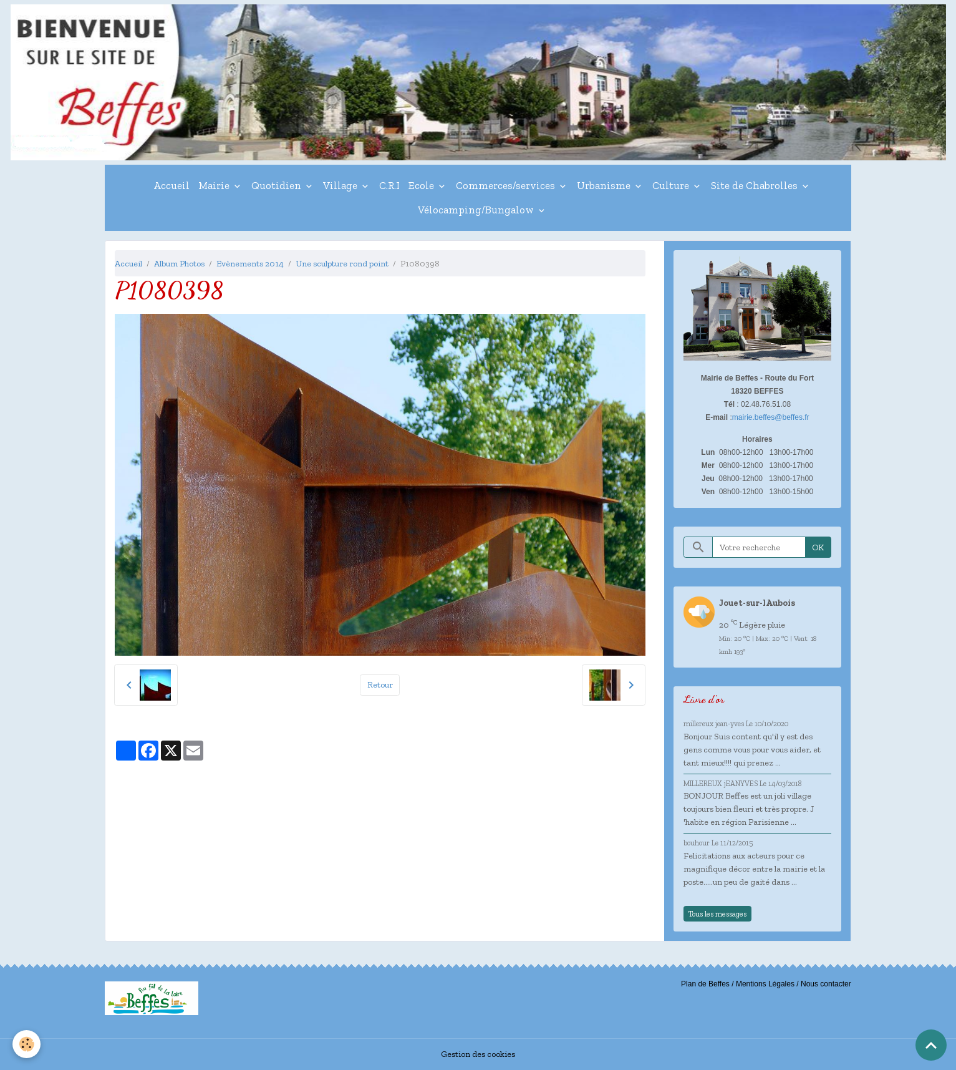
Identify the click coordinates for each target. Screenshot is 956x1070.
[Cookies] (26, 1044)
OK (818, 547)
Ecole (422, 185)
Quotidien (277, 185)
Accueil (171, 185)
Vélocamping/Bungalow (477, 209)
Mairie (215, 185)
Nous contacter (826, 984)
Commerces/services (507, 185)
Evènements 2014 (250, 263)
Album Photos (179, 263)
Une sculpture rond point (342, 263)
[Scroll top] (931, 1045)
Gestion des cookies (478, 1054)
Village (341, 185)
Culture (672, 185)
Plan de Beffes (705, 984)
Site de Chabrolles (755, 185)
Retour (380, 684)
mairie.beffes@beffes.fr (770, 417)
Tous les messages (717, 913)
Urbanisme (605, 185)
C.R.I (389, 185)
